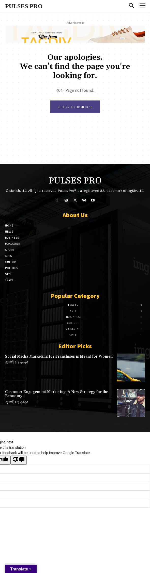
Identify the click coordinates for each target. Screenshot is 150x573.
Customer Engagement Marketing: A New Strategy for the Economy (56, 394)
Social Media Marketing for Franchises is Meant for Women (59, 356)
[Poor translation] (18, 460)
